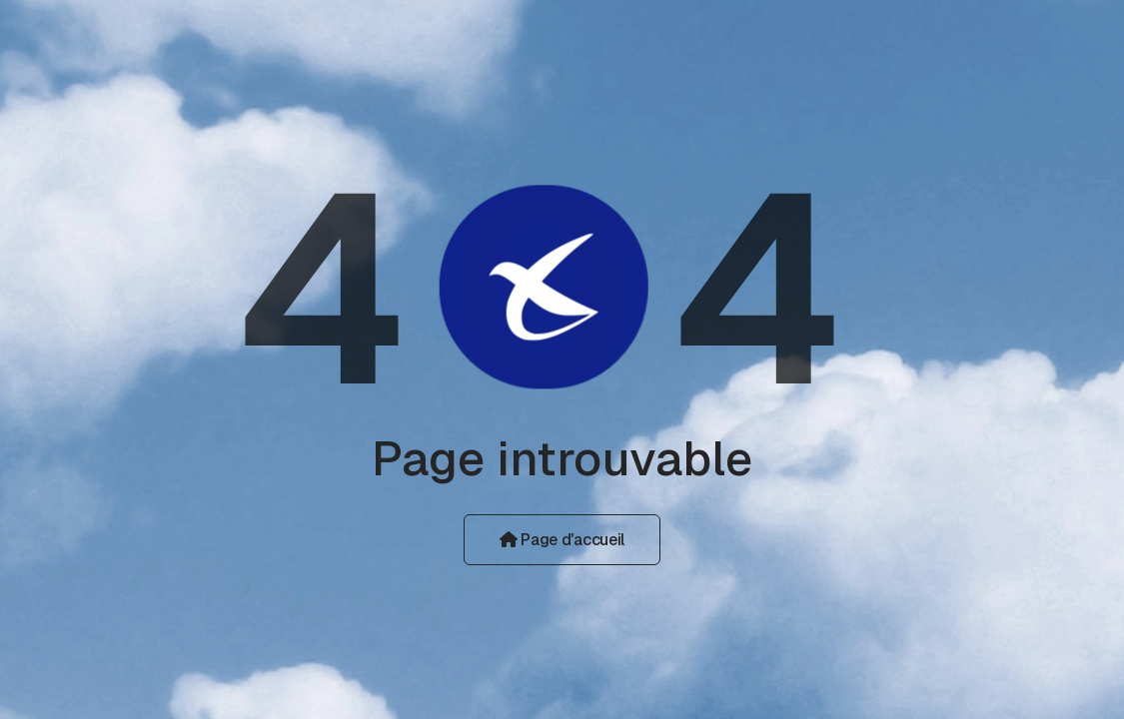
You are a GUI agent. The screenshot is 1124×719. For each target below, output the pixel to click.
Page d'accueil (562, 539)
